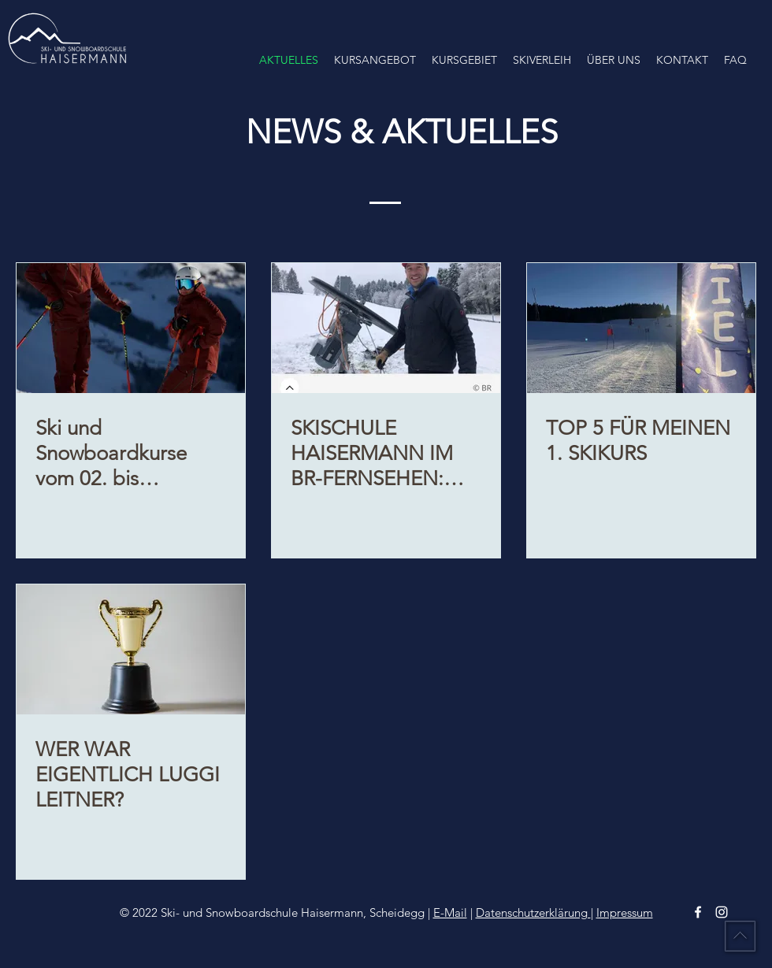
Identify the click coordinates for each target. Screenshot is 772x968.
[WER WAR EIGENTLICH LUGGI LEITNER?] (131, 649)
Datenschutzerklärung (533, 912)
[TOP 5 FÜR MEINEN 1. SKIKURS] (641, 328)
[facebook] (698, 912)
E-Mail (450, 912)
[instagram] (721, 912)
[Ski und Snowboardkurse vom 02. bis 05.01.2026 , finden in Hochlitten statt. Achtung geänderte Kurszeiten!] (131, 328)
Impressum (624, 912)
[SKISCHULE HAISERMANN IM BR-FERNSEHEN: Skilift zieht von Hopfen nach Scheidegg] (386, 328)
